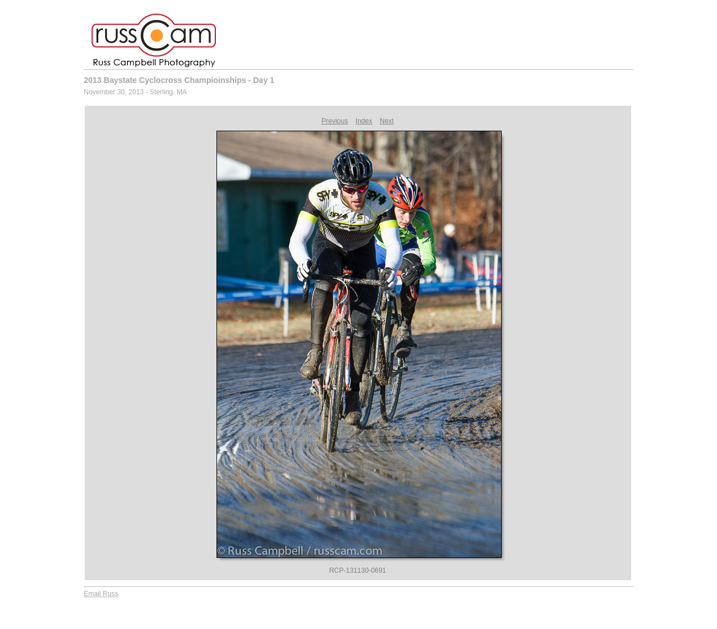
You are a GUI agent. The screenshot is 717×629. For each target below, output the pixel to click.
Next (387, 121)
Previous (335, 121)
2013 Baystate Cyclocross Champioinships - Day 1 (179, 80)
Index (364, 121)
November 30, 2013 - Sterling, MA (135, 92)
